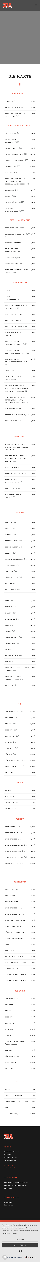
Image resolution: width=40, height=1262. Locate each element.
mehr (20, 1251)
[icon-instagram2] (14, 1166)
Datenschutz (8, 1205)
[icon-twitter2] (10, 1166)
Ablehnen (19, 1239)
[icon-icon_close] (20, 84)
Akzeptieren (20, 1245)
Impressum (8, 1202)
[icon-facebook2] (6, 1166)
